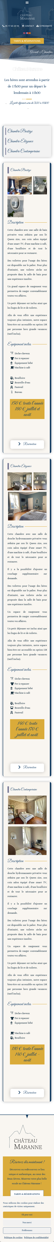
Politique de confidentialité (36, 1237)
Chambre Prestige (19, 131)
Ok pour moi (27, 1214)
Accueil (34, 52)
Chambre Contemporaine (23, 151)
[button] (27, 2)
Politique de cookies (13, 1237)
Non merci (27, 1222)
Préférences (27, 1230)
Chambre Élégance (20, 141)
